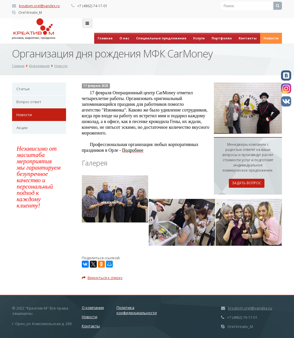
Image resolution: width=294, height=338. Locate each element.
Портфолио (222, 38)
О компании (93, 307)
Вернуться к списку (102, 277)
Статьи (23, 88)
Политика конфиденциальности (137, 310)
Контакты (248, 38)
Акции (22, 127)
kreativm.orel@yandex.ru (39, 5)
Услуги (199, 38)
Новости (271, 38)
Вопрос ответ (28, 101)
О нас (124, 38)
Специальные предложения (161, 38)
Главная (105, 38)
